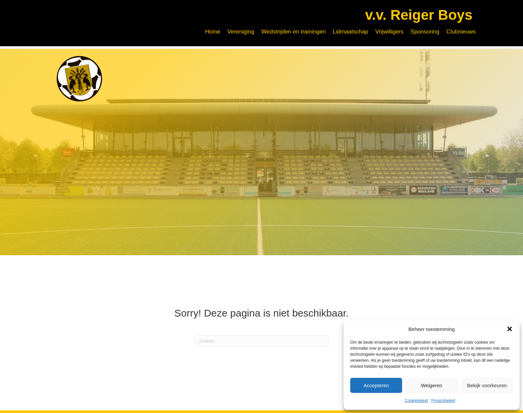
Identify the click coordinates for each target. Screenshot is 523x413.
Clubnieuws (461, 31)
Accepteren (376, 385)
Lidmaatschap (350, 31)
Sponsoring (424, 31)
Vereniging (240, 31)
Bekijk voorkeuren (487, 385)
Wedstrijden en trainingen (293, 31)
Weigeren (431, 385)
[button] (509, 329)
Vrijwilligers (389, 31)
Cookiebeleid (416, 400)
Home (212, 31)
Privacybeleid (443, 400)
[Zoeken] (261, 336)
